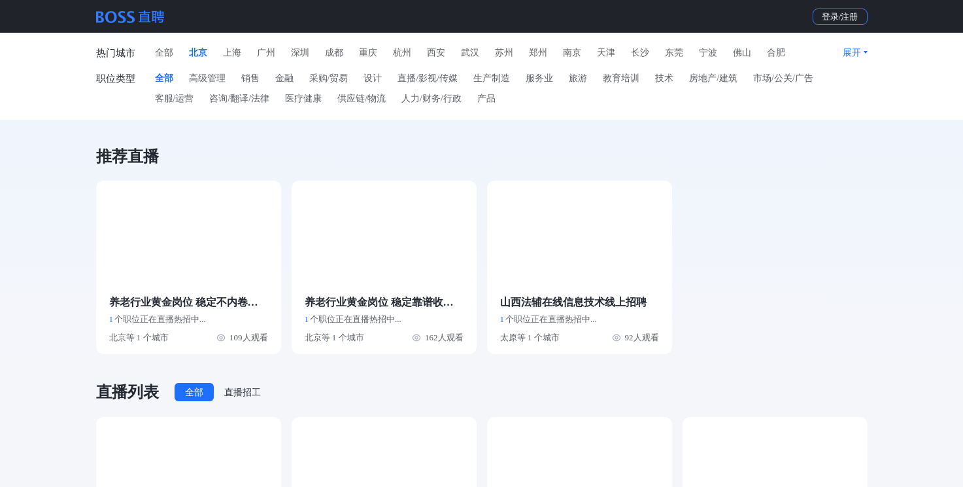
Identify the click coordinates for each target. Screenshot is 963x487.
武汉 (470, 53)
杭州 (402, 53)
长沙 (640, 53)
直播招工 (242, 392)
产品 (486, 98)
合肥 (776, 53)
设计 (372, 78)
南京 (572, 53)
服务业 (539, 78)
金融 (284, 78)
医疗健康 (303, 98)
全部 (164, 53)
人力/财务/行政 (431, 98)
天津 (606, 53)
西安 (436, 53)
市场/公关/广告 (783, 78)
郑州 (538, 53)
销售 (250, 78)
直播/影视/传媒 (427, 78)
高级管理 (207, 78)
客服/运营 (174, 98)
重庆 (368, 53)
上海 (232, 53)
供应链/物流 (361, 98)
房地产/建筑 (713, 78)
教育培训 (621, 78)
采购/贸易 (328, 78)
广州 (266, 53)
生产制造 (491, 78)
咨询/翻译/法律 (239, 98)
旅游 (578, 78)
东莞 (674, 53)
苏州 (504, 53)
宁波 (708, 53)
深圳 (300, 53)
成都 (334, 53)
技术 (664, 78)
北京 (198, 53)
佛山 (742, 53)
